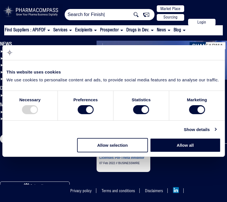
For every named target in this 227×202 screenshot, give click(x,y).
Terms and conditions (118, 190)
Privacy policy (81, 190)
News (161, 30)
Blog (177, 30)
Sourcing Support (170, 18)
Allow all (185, 145)
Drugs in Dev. (137, 30)
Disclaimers (154, 190)
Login (201, 22)
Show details (197, 129)
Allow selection (112, 145)
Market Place (170, 8)
